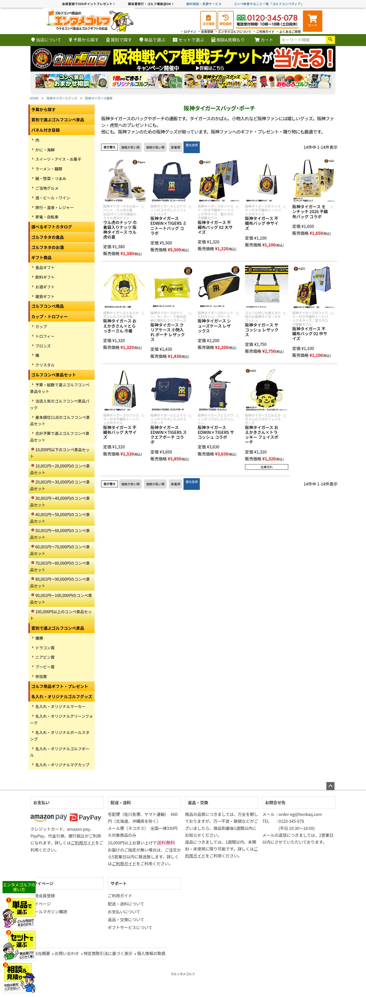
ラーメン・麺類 (48, 168)
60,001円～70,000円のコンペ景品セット (60, 550)
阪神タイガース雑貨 (98, 98)
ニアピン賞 (45, 657)
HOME (34, 98)
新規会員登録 (42, 895)
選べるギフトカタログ (51, 227)
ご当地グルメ (46, 188)
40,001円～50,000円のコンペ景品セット (60, 517)
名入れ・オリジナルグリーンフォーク (61, 719)
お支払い (41, 802)
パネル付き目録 (45, 130)
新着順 (175, 147)
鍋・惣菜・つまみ (50, 178)
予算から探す (84, 40)
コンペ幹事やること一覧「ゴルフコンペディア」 (269, 4)
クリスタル (45, 365)
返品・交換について (126, 919)
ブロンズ (43, 345)
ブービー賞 (45, 666)
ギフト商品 (41, 257)
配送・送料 (121, 802)
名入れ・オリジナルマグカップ (62, 764)
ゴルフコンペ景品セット (53, 375)
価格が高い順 (155, 147)
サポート (119, 883)
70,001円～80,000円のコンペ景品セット (60, 566)
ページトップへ (330, 786)
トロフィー (45, 336)
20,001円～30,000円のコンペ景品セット (60, 485)
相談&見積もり (228, 40)
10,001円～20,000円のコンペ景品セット (60, 469)
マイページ (43, 883)
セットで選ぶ (188, 40)
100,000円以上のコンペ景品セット (61, 615)
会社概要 (42, 953)
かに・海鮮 (45, 149)
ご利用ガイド (265, 31)
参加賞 (41, 676)
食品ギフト (45, 267)
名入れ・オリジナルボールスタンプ (59, 735)
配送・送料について (126, 904)
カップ (41, 326)
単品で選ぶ (152, 40)
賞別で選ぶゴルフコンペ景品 (57, 119)
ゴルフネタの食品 (47, 237)
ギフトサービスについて (130, 927)
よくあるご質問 (290, 31)
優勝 (39, 638)
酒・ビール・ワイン (52, 197)
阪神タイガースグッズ (62, 98)
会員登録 (207, 31)
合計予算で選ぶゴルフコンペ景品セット (59, 436)
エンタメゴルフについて (234, 31)
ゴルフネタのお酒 (47, 247)
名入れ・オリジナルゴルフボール (59, 752)
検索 (330, 40)
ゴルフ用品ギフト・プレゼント (59, 686)
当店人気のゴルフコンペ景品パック (59, 404)
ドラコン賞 (45, 647)
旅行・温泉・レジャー (54, 207)
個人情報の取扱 (151, 953)
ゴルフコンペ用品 (47, 306)
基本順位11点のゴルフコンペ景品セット (60, 420)
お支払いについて (124, 911)
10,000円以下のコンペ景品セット (59, 453)
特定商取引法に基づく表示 (108, 953)
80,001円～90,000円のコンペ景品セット (60, 582)
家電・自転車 (46, 216)
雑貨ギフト (45, 296)
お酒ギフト (45, 286)
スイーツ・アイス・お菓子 (58, 159)
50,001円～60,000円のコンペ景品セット (60, 533)
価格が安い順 (130, 147)
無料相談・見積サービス (204, 4)
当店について (46, 40)
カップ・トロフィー (49, 316)
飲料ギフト (45, 277)
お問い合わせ (67, 953)
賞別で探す (119, 40)
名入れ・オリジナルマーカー (60, 706)
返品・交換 (198, 802)
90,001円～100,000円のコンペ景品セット (61, 598)
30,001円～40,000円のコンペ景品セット (60, 501)
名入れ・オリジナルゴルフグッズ (61, 696)
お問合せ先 (275, 802)
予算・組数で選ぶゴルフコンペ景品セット (59, 388)
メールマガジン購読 (48, 911)
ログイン (190, 31)
